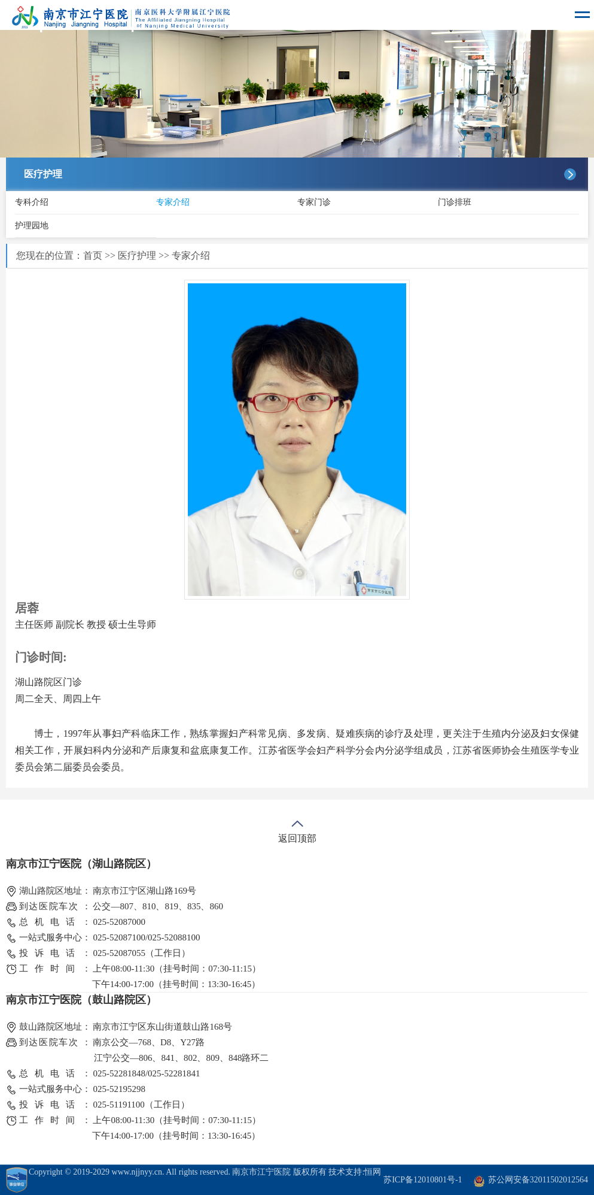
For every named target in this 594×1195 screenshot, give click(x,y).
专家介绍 (173, 202)
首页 (92, 255)
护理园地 (31, 225)
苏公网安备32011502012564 (538, 1179)
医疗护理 (137, 255)
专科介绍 (31, 202)
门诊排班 (454, 202)
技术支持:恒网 (354, 1171)
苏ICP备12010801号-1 (422, 1179)
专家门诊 (314, 202)
